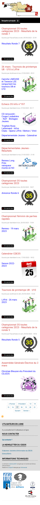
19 (26, 407)
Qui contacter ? (7, 440)
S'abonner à (2, 416)
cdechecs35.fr (13, 464)
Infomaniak (24, 467)
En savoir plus (9, 59)
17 (17, 407)
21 (35, 407)
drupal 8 (10, 467)
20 (30, 407)
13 (31, 404)
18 (22, 407)
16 (13, 407)
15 (9, 407)
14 (35, 404)
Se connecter (22, 9)
